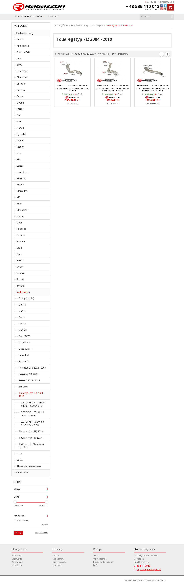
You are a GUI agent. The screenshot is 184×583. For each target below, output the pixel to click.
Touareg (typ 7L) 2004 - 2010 (31, 394)
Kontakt (56, 555)
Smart (20, 266)
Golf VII (23, 329)
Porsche (21, 235)
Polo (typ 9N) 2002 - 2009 (32, 367)
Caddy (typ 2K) (26, 298)
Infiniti (20, 140)
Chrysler (21, 83)
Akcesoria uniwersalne (29, 466)
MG (18, 197)
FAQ (95, 565)
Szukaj (18, 532)
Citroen (21, 90)
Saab (19, 247)
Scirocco (23, 386)
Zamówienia (17, 562)
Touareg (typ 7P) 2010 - (31, 431)
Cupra (20, 96)
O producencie (100, 558)
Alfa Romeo (23, 45)
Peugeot (21, 228)
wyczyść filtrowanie (41, 533)
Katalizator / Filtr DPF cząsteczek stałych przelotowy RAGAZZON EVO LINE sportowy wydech (152, 88)
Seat (19, 254)
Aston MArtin (24, 52)
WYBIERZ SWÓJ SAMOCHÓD (28, 16)
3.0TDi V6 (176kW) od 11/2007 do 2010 (32, 423)
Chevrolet (22, 77)
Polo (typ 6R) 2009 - (29, 374)
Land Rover (23, 172)
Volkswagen (23, 292)
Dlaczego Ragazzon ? (103, 562)
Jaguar (20, 146)
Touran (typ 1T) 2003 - (31, 437)
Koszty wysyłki (59, 562)
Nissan (20, 216)
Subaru (21, 273)
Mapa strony (58, 558)
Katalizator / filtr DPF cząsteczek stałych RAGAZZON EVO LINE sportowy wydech (72, 88)
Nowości (53, 16)
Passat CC (24, 361)
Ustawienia (17, 565)
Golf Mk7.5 (24, 336)
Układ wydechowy (24, 33)
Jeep (19, 153)
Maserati (21, 178)
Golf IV (22, 310)
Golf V (22, 317)
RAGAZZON (22, 520)
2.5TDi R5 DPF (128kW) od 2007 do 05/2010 (33, 404)
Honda (20, 127)
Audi (19, 58)
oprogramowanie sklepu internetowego (140, 580)
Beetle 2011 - (26, 348)
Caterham (22, 71)
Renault (21, 241)
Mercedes (22, 191)
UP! (20, 453)
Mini (19, 203)
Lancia (20, 165)
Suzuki (20, 279)
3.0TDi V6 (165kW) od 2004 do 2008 (32, 414)
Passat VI (24, 355)
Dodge (20, 102)
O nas (96, 555)
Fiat (19, 115)
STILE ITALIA (21, 472)
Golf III (22, 304)
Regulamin (57, 565)
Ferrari (20, 108)
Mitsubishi (22, 210)
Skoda (20, 260)
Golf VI (22, 323)
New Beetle (25, 342)
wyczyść (45, 525)
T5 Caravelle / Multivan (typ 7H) (31, 445)
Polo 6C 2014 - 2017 (29, 380)
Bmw (19, 64)
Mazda (20, 184)
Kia (18, 159)
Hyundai (21, 134)
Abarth (20, 39)
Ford (19, 121)
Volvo (20, 459)
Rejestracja (17, 555)
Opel (19, 222)
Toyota (20, 285)
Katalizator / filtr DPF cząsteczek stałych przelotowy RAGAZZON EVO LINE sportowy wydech (112, 88)
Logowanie (17, 558)
